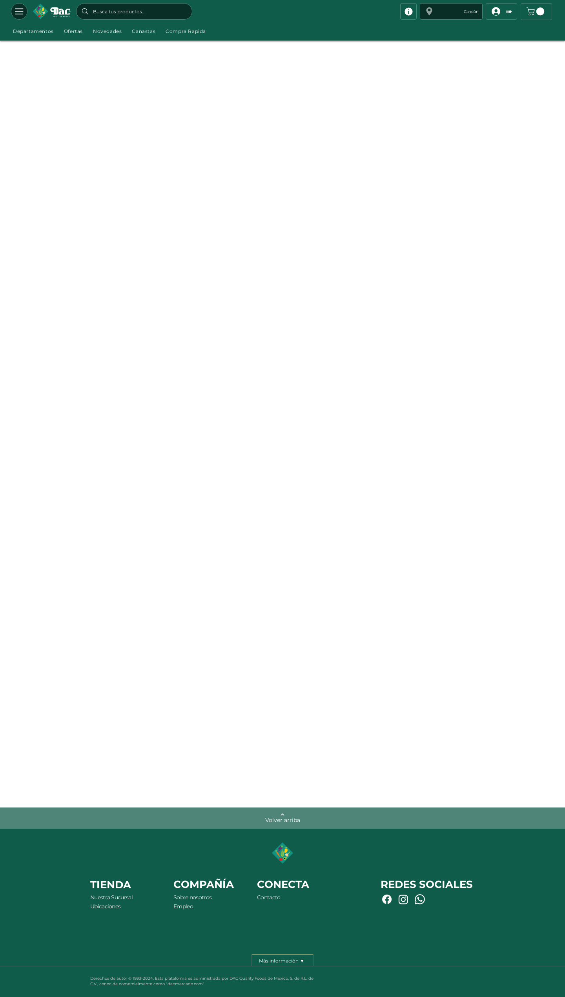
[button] (451, 11)
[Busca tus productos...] (134, 11)
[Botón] (51, 11)
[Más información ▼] (282, 960)
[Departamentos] (19, 11)
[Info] (408, 11)
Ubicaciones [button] (105, 906)
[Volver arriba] (282, 818)
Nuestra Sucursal (111, 897)
